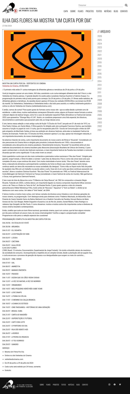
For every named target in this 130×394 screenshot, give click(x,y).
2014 (99, 81)
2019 (99, 62)
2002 (99, 126)
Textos (99, 11)
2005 (99, 114)
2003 (99, 122)
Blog (116, 11)
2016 (99, 73)
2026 (99, 36)
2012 (99, 88)
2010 (99, 96)
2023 (99, 47)
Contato (124, 11)
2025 (99, 39)
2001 (99, 129)
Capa (66, 11)
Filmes (80, 11)
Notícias (107, 11)
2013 (99, 84)
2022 (99, 51)
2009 (99, 99)
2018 (99, 66)
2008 (99, 103)
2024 (99, 43)
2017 (99, 69)
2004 (99, 118)
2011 (99, 92)
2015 (99, 77)
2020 (99, 58)
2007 (99, 107)
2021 (99, 54)
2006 (99, 111)
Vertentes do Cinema (10, 86)
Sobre (73, 11)
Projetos (90, 11)
